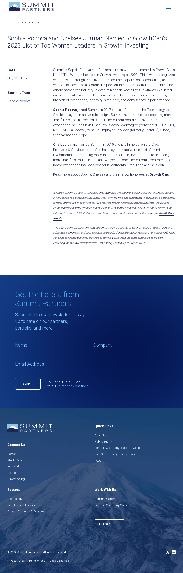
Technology (14, 498)
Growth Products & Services (25, 511)
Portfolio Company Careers (112, 505)
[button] (168, 6)
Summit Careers (106, 498)
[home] (31, 6)
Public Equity (103, 441)
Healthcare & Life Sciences (24, 505)
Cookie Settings (59, 560)
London (12, 472)
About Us (101, 435)
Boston (12, 454)
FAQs (98, 460)
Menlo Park (14, 460)
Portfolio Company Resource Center (118, 448)
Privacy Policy (15, 560)
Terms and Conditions (72, 386)
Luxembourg (16, 479)
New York (13, 466)
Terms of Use (37, 560)
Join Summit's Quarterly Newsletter (118, 454)
